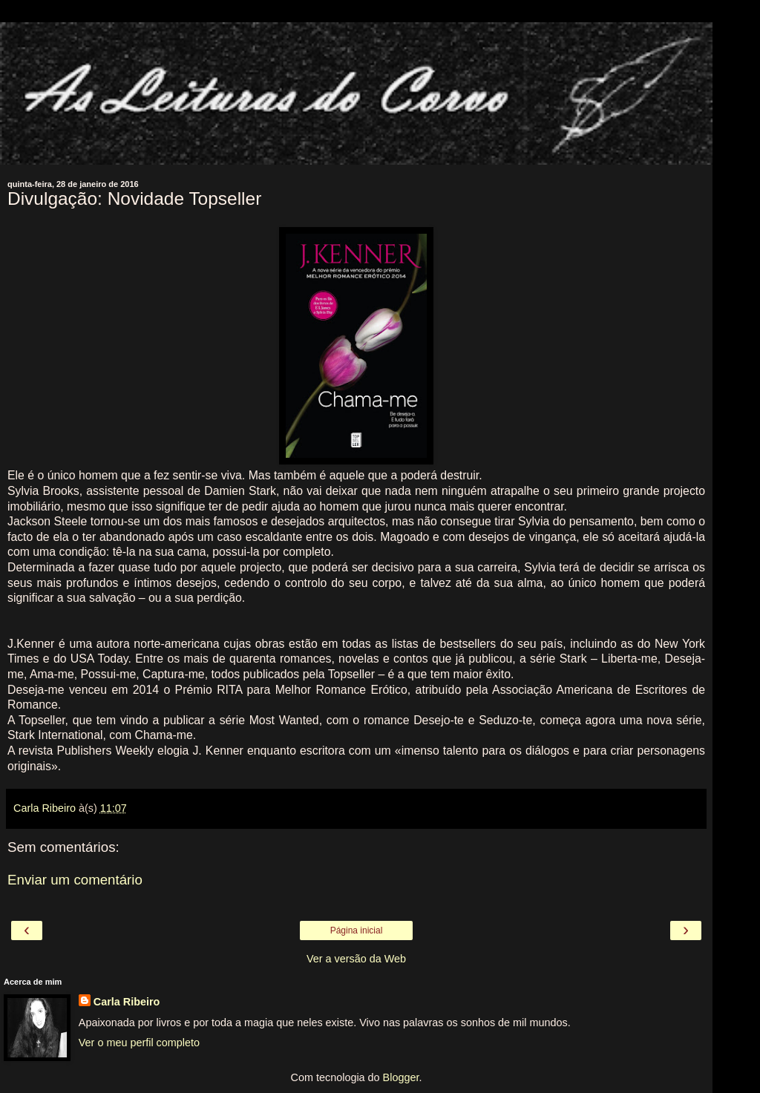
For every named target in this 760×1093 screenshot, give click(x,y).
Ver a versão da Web (356, 959)
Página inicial (356, 930)
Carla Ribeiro (127, 1002)
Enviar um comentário (74, 879)
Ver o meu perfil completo (139, 1042)
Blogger (401, 1077)
